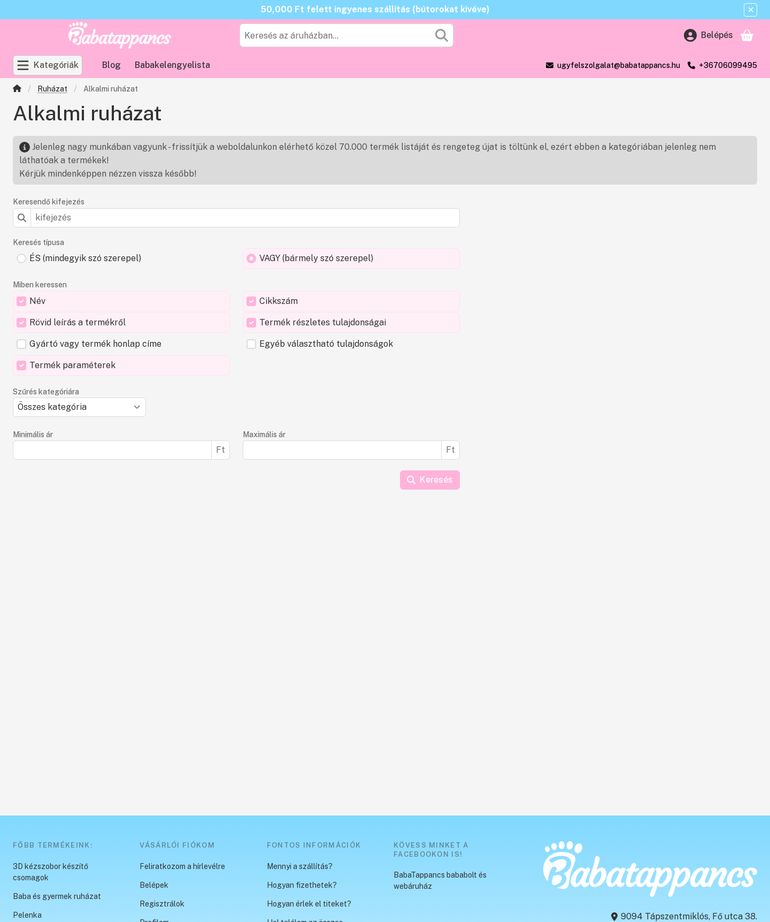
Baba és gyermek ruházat (57, 896)
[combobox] (346, 35)
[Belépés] (708, 35)
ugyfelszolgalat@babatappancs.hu (618, 65)
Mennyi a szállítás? (300, 866)
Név (37, 301)
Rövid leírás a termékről (77, 322)
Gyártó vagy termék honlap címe (95, 344)
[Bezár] (750, 10)
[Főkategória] (17, 90)
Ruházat (52, 89)
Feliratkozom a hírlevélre (182, 866)
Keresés (430, 480)
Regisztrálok (162, 904)
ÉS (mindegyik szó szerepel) (85, 258)
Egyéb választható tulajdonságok (326, 344)
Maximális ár (264, 434)
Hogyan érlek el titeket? (309, 904)
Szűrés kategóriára (46, 391)
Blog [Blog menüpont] (111, 65)
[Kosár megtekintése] (747, 35)
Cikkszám (278, 301)
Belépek (154, 885)
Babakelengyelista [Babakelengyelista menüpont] (172, 65)
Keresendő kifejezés (48, 201)
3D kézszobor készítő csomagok (50, 872)
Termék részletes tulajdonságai (322, 322)
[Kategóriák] (47, 65)
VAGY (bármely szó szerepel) (316, 258)
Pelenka (27, 915)
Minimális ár (33, 434)
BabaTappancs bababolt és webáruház (440, 880)
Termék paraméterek (72, 365)
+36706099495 (728, 65)
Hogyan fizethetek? (302, 885)
